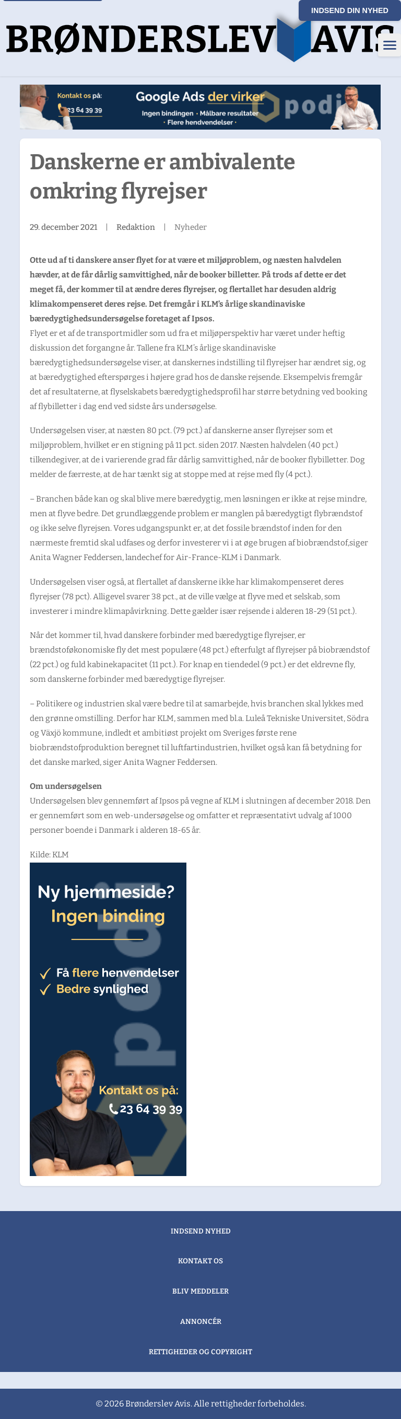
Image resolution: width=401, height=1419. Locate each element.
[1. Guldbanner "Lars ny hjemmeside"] (108, 1019)
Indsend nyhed (201, 1231)
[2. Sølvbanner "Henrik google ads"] (200, 107)
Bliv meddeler (200, 1291)
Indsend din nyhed (349, 10)
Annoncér (200, 1321)
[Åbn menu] (389, 44)
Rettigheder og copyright (200, 1351)
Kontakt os (200, 1261)
